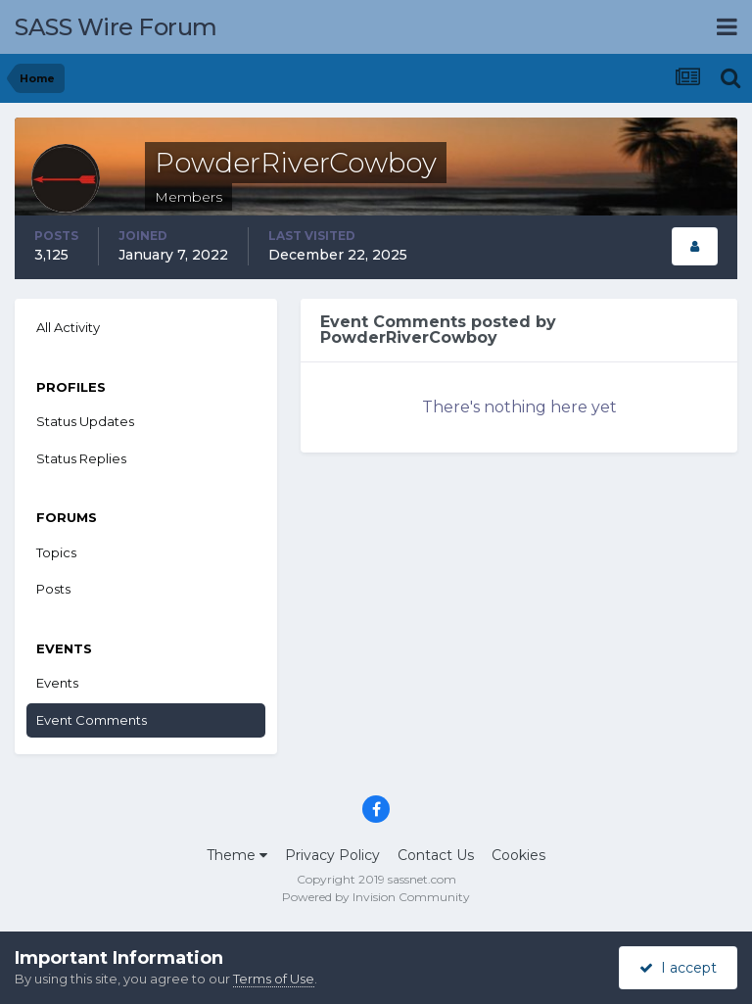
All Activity (68, 327)
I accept (678, 968)
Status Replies (81, 458)
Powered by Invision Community (376, 896)
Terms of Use (273, 978)
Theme (237, 855)
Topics (56, 552)
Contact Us (436, 855)
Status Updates (85, 421)
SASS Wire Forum (116, 27)
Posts (53, 589)
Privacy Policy (332, 855)
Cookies (518, 855)
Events (57, 683)
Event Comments (91, 720)
